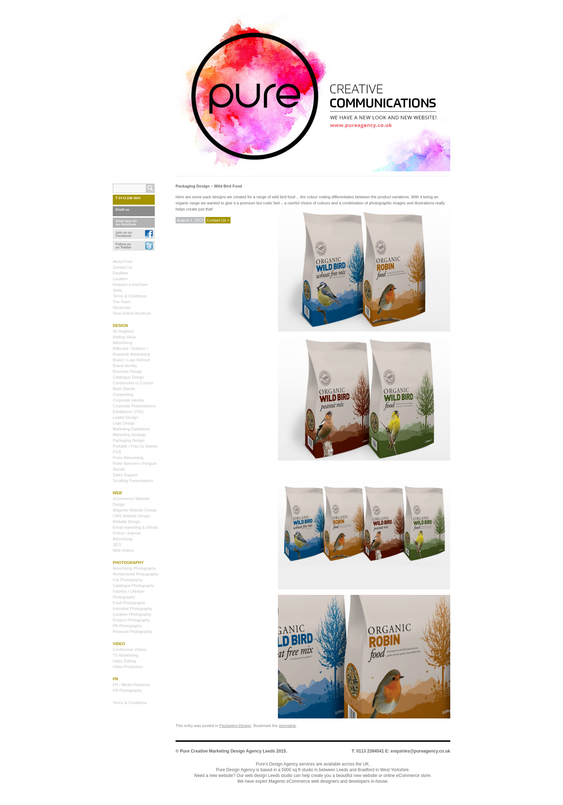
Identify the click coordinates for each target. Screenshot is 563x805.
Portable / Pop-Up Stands (135, 446)
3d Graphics (123, 331)
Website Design (126, 521)
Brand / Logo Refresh (131, 360)
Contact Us (122, 267)
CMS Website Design (131, 516)
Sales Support (125, 475)
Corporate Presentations (134, 406)
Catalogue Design (128, 377)
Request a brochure (130, 284)
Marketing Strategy (129, 434)
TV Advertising (125, 655)
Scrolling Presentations (133, 480)
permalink (287, 725)
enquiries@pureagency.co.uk (420, 751)
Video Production (128, 667)
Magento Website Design (135, 510)
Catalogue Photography (133, 585)
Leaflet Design (125, 417)
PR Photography (127, 626)
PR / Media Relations (131, 685)
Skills (117, 290)
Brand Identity (125, 366)
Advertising (122, 343)
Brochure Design (127, 371)
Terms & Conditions (130, 296)
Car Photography (128, 580)
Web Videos (123, 550)
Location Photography (132, 614)
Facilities (120, 273)
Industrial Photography (132, 608)
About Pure (122, 261)
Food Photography (129, 603)
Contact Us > (217, 220)
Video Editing (124, 661)
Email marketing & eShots (135, 527)
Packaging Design (235, 725)
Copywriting (123, 394)
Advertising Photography (134, 568)
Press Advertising (128, 457)
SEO (117, 544)
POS (117, 452)
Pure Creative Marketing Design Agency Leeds (227, 751)
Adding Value (124, 337)
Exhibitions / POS (128, 412)
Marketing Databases (131, 429)
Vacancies (122, 307)
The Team (121, 302)
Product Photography (131, 620)
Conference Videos (129, 649)
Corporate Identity (128, 400)
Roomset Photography (132, 631)
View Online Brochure (132, 313)
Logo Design (124, 423)
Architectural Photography (135, 574)
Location (120, 279)
